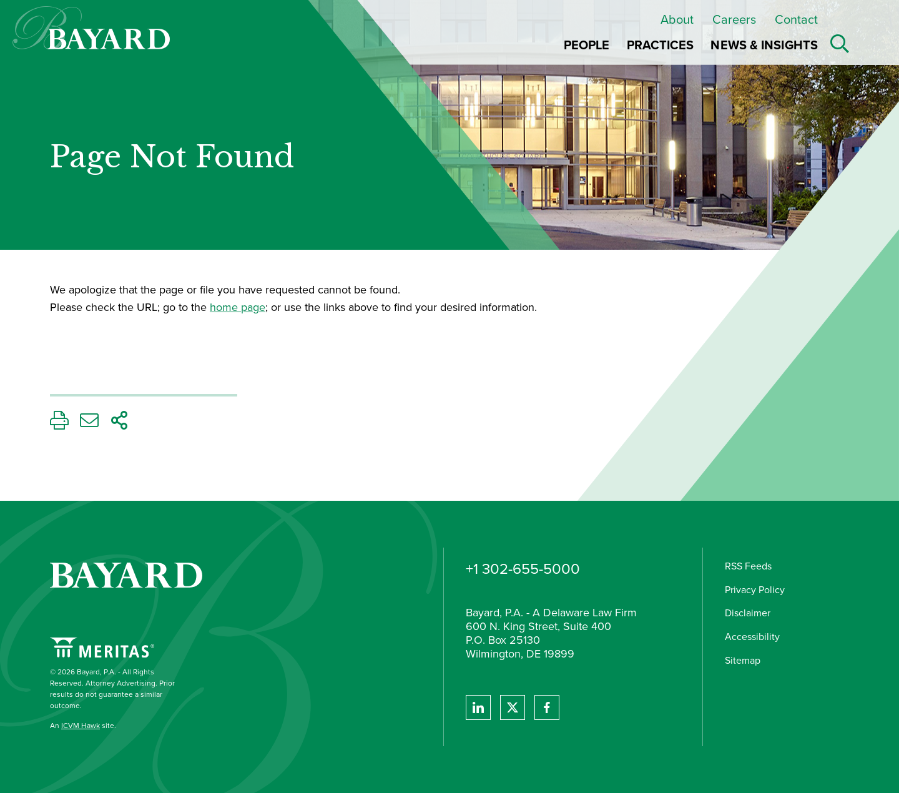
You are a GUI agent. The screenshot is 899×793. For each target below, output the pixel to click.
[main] (340, 298)
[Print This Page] (59, 423)
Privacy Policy (755, 590)
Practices (660, 44)
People (587, 44)
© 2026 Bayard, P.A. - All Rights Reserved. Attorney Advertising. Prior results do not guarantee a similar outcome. (112, 688)
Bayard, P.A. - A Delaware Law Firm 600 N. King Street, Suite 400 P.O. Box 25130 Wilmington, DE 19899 (551, 634)
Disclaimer (747, 613)
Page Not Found (172, 157)
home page (237, 307)
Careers (734, 19)
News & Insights (764, 44)
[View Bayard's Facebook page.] (546, 707)
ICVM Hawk (80, 725)
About (677, 19)
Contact (796, 19)
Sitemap (742, 660)
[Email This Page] (89, 423)
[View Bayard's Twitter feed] (512, 707)
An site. (83, 725)
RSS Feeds (748, 566)
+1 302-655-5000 (523, 569)
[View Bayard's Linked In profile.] (478, 707)
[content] (340, 298)
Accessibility (752, 636)
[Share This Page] (119, 423)
